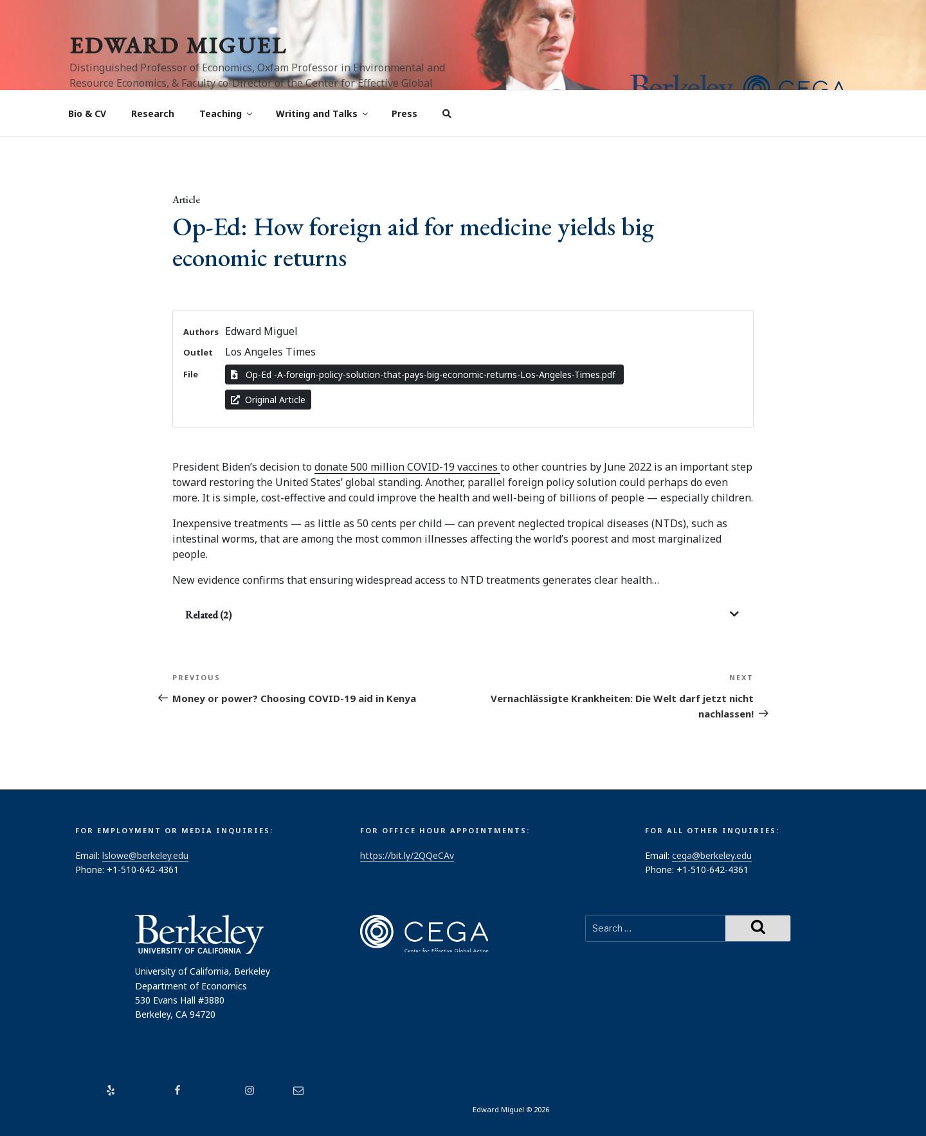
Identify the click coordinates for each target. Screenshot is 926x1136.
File (190, 374)
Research (152, 113)
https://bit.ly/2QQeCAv (407, 855)
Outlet (198, 352)
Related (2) (208, 615)
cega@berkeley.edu (712, 855)
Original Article (268, 399)
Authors (201, 332)
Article (186, 199)
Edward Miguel (178, 45)
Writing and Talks (323, 113)
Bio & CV (87, 113)
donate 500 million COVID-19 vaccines (407, 467)
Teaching (226, 113)
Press (404, 113)
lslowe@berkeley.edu (145, 855)
